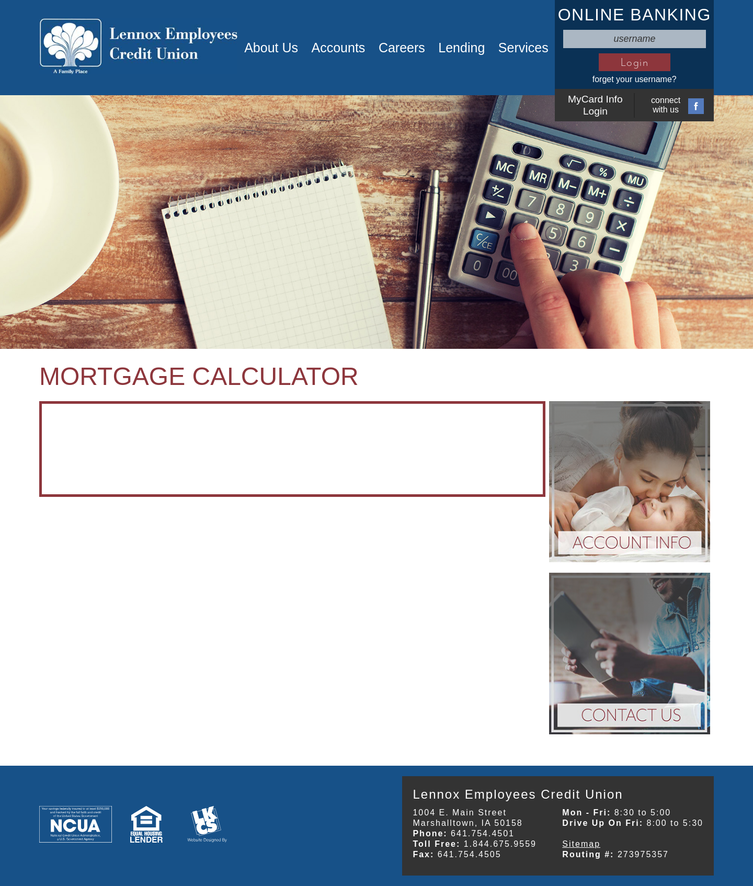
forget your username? (634, 79)
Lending (461, 47)
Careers (402, 47)
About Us (271, 47)
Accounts (339, 47)
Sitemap (581, 843)
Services (523, 47)
